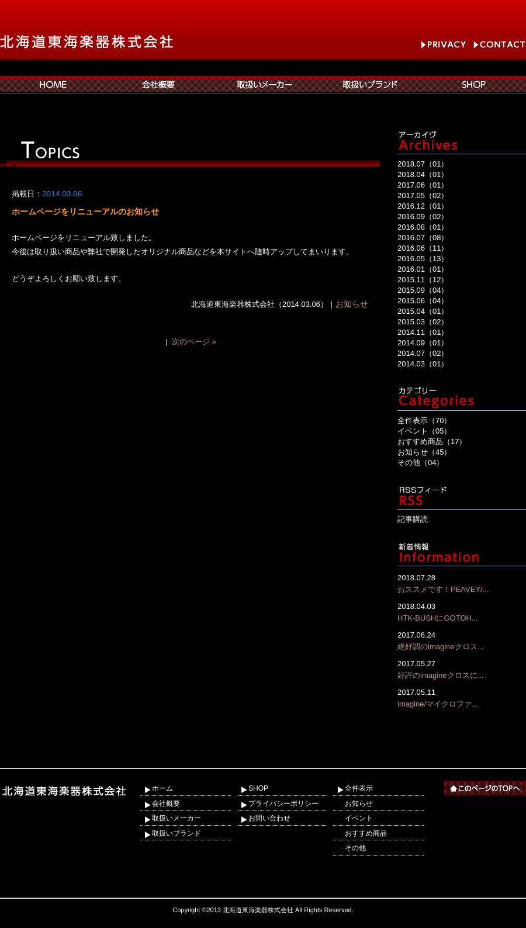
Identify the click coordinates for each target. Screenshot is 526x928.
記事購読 (412, 519)
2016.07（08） (422, 237)
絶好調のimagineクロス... (461, 640)
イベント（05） (424, 431)
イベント (359, 818)
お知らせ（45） (424, 452)
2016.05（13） (422, 258)
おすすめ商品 (366, 833)
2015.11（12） (422, 279)
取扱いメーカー (176, 818)
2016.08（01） (422, 227)
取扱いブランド (176, 833)
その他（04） (420, 462)
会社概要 (166, 803)
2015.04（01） (422, 311)
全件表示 (359, 788)
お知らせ (351, 304)
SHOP (258, 788)
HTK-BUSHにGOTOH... (461, 611)
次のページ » (194, 341)
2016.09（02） (422, 216)
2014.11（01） (422, 332)
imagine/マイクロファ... (461, 697)
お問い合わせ (269, 818)
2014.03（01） (422, 364)
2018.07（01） (422, 164)
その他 (355, 848)
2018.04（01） (422, 174)
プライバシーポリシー (283, 803)
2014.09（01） (422, 343)
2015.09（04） (422, 290)
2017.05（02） (422, 195)
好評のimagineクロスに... (461, 669)
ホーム (162, 788)
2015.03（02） (422, 322)
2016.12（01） (422, 206)
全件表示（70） (424, 420)
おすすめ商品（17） (431, 441)
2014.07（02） (422, 353)
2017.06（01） (422, 185)
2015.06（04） (422, 300)
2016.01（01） (422, 269)
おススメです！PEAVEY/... (461, 583)
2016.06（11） (422, 248)
